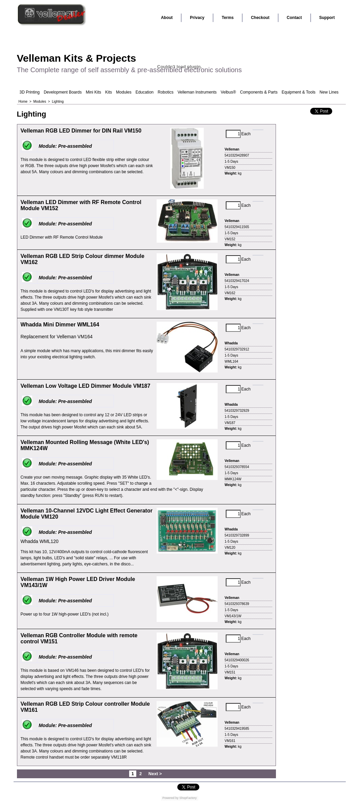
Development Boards (63, 92)
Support (327, 17)
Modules (123, 92)
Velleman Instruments (197, 92)
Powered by (170, 798)
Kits (108, 92)
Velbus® (228, 92)
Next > (155, 773)
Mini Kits (93, 92)
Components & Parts (259, 92)
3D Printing (30, 92)
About (167, 17)
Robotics (166, 92)
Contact (294, 17)
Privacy (197, 17)
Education (145, 92)
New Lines (329, 92)
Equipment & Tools (299, 92)
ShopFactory (188, 798)
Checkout (260, 17)
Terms (228, 17)
